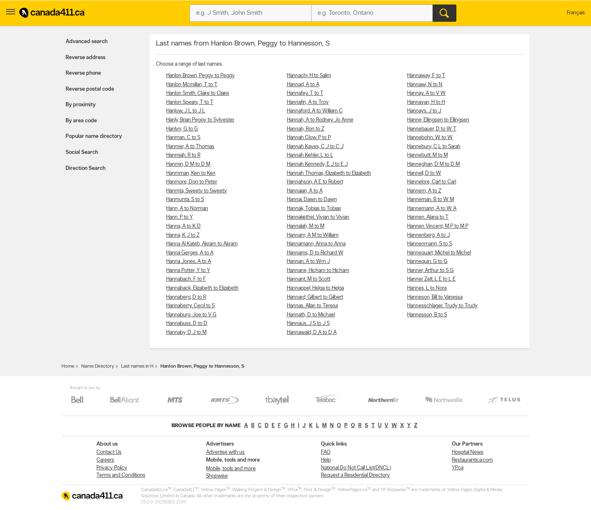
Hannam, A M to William (313, 235)
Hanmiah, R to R (183, 155)
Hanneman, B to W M (430, 199)
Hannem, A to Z (424, 191)
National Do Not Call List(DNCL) (356, 468)
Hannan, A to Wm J (308, 261)
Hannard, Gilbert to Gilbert (315, 297)
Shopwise (217, 476)
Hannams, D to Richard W (315, 253)
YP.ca (457, 468)
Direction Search (85, 168)
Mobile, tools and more (231, 468)
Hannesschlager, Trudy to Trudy (442, 306)
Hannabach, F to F (186, 279)
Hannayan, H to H (426, 102)
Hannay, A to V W (426, 93)
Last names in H (137, 366)
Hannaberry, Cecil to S (190, 306)
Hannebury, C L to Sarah (433, 146)
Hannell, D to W (424, 173)
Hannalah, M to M (305, 226)
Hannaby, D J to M (186, 332)
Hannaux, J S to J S (308, 323)
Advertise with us (225, 452)
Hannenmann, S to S (429, 244)
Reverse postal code (90, 89)
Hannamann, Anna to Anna (316, 244)
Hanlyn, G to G (182, 129)
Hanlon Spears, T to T (189, 102)
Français (576, 13)
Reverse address (85, 57)
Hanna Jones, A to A (188, 261)
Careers (105, 460)
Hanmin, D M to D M (188, 164)
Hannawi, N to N (424, 84)
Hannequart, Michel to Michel (439, 253)
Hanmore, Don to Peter (191, 182)
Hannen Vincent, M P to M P (437, 226)
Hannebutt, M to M (427, 155)
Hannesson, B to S (427, 315)
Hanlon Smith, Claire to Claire (197, 93)
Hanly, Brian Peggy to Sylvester (200, 120)
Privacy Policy (111, 468)
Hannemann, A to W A (431, 208)
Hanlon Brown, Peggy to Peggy (200, 75)
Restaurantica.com (472, 460)
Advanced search (87, 41)
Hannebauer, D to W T (431, 129)
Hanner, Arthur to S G (430, 270)
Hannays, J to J (424, 111)
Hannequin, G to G (427, 261)
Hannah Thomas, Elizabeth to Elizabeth (329, 173)
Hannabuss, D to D (186, 323)
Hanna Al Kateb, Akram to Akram (202, 244)
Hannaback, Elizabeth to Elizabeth (202, 288)
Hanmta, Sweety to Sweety (196, 191)
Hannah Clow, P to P (309, 137)
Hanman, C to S (183, 137)
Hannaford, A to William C (315, 111)
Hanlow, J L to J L (185, 111)
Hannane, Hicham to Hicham (318, 270)
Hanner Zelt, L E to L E (431, 279)
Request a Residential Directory (355, 475)
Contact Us (108, 452)
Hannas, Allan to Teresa (312, 306)
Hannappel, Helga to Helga (315, 288)
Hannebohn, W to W (430, 137)
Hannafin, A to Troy (308, 102)
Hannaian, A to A (305, 191)
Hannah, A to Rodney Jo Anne (320, 120)
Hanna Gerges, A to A (189, 253)
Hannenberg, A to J (428, 235)
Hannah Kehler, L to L (310, 155)
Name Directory (97, 366)
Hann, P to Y (179, 217)
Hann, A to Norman (187, 208)
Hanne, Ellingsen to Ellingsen (438, 120)
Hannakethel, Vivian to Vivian (318, 217)
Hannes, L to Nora (427, 288)
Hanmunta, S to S (185, 199)
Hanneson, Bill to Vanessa (435, 297)
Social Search (82, 152)
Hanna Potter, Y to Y (188, 270)
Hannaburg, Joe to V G (191, 315)
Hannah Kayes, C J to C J (315, 146)
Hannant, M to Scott (308, 279)
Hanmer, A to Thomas (190, 146)
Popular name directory (94, 136)
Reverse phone (83, 73)
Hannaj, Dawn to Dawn (312, 199)
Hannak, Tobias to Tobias (314, 208)
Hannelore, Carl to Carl (431, 182)
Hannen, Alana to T (428, 217)
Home (68, 366)
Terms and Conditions (120, 475)
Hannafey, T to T (305, 93)
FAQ (325, 452)
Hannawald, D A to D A (312, 332)
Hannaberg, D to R (186, 297)
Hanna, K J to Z (182, 235)
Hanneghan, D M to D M (433, 164)
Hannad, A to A (303, 84)
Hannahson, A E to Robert (315, 182)
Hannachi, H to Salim (309, 75)
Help (326, 460)
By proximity (81, 104)
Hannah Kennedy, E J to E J (317, 164)
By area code (81, 120)
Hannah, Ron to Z (305, 129)
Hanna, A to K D (183, 226)
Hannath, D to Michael (311, 315)
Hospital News (467, 452)
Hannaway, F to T (426, 75)
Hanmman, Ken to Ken (190, 173)
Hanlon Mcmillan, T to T (192, 84)
